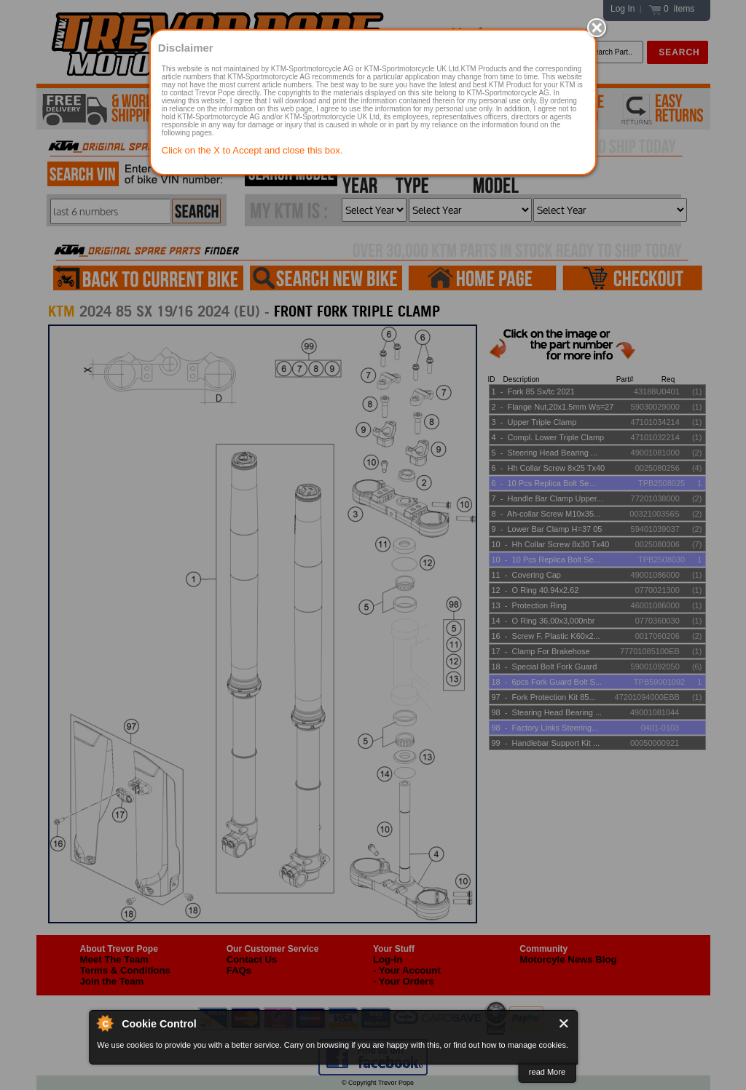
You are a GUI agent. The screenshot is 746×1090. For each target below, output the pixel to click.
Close (564, 1023)
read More (547, 1071)
